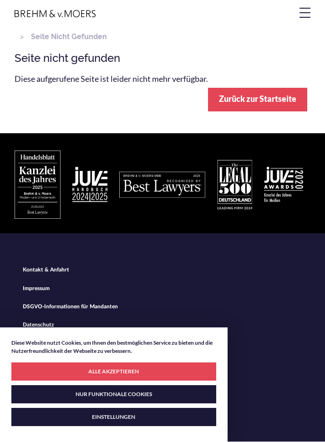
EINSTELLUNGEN (113, 416)
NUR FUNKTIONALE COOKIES (114, 394)
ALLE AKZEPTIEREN (113, 371)
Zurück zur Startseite (257, 99)
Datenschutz (38, 324)
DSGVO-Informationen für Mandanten (70, 306)
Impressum (36, 288)
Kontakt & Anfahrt (46, 269)
